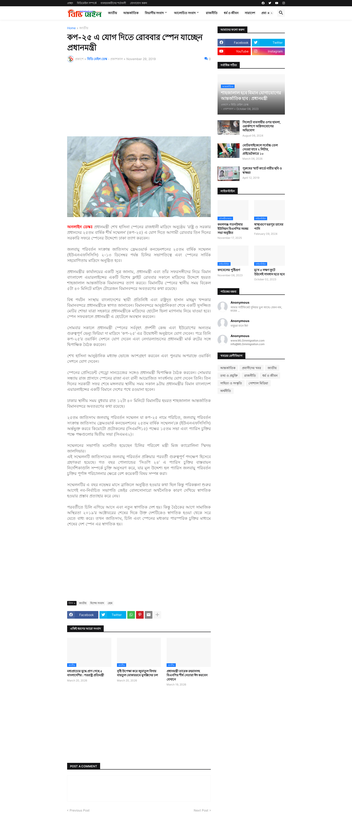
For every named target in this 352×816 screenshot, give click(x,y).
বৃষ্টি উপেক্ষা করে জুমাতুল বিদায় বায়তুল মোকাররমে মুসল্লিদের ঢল (137, 673)
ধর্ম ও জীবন (231, 13)
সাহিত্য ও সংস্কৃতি (231, 383)
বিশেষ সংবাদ (97, 603)
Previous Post (80, 810)
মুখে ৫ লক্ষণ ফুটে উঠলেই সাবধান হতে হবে (269, 272)
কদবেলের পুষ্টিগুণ (229, 270)
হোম (110, 603)
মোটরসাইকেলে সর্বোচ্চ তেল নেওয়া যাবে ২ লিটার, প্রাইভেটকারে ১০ (260, 149)
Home (71, 28)
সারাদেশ (250, 13)
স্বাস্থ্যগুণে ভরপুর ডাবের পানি (268, 226)
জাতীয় (83, 28)
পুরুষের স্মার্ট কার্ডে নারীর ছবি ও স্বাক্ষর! (262, 170)
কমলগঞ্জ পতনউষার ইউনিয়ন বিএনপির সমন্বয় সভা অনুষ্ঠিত (233, 228)
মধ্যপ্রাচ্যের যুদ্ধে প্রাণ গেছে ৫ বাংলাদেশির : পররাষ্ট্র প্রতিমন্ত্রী (85, 673)
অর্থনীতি (225, 391)
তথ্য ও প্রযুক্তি (229, 375)
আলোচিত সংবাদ (185, 13)
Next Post (201, 810)
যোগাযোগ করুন (138, 3)
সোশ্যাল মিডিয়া (258, 383)
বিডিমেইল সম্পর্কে (87, 3)
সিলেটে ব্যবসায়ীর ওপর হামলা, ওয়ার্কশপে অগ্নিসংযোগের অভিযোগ (261, 126)
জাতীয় (112, 13)
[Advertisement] (139, 99)
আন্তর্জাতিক (131, 13)
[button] (270, 13)
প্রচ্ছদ (70, 3)
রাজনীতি (212, 13)
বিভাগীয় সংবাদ (154, 13)
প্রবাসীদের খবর (251, 368)
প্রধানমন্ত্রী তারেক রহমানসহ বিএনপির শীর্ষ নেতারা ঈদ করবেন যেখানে (187, 675)
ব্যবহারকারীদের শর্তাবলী (113, 3)
